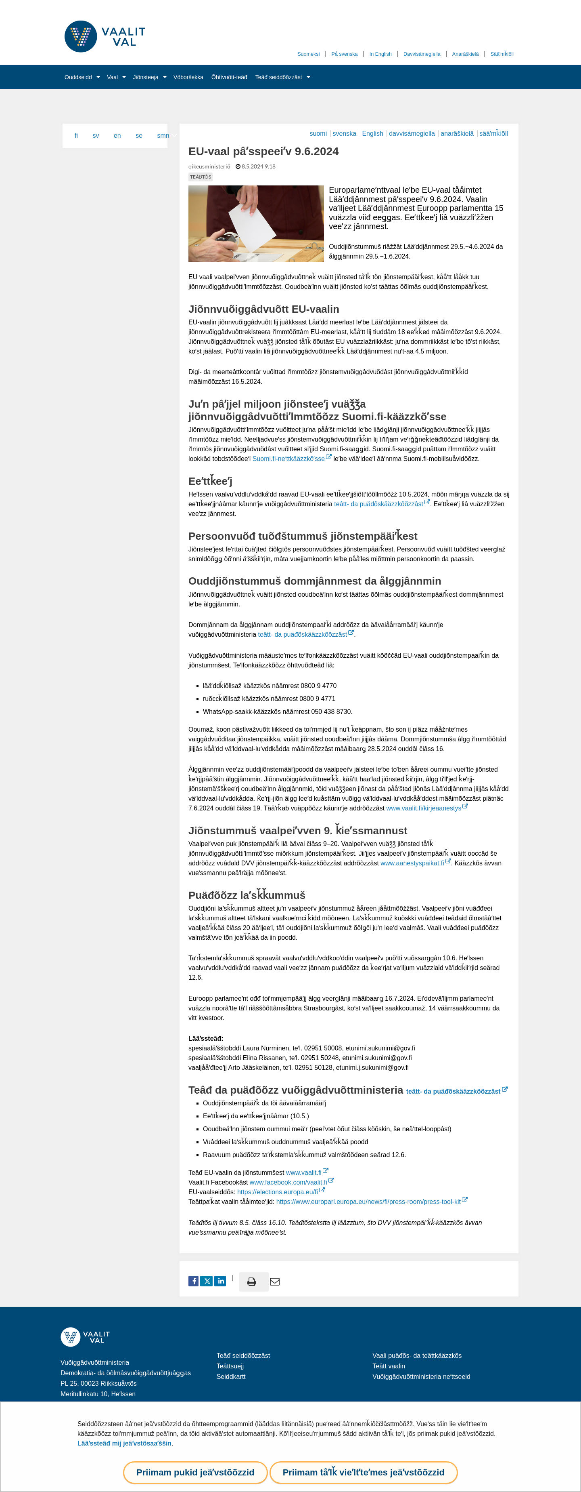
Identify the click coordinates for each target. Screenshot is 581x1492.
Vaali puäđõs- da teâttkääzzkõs (417, 1355)
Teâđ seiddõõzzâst (278, 77)
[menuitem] (80, 135)
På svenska (345, 54)
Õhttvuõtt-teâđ (229, 77)
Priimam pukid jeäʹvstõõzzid (195, 1472)
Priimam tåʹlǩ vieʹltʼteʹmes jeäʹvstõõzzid (364, 1472)
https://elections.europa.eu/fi (281, 1192)
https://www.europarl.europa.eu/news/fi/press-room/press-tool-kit (372, 1201)
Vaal (112, 77)
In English (381, 54)
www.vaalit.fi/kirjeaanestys (427, 808)
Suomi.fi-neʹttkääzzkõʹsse (292, 458)
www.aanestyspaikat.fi (415, 863)
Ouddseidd (78, 77)
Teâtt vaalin (388, 1366)
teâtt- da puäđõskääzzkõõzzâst (382, 504)
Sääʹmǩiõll (502, 54)
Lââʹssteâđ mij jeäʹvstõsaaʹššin (124, 1443)
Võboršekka (188, 77)
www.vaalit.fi (307, 1172)
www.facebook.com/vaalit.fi (292, 1182)
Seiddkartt (231, 1376)
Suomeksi (308, 54)
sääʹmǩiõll (493, 133)
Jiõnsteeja (146, 77)
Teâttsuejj (230, 1366)
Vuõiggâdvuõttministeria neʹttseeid (421, 1376)
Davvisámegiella (422, 54)
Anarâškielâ (465, 54)
